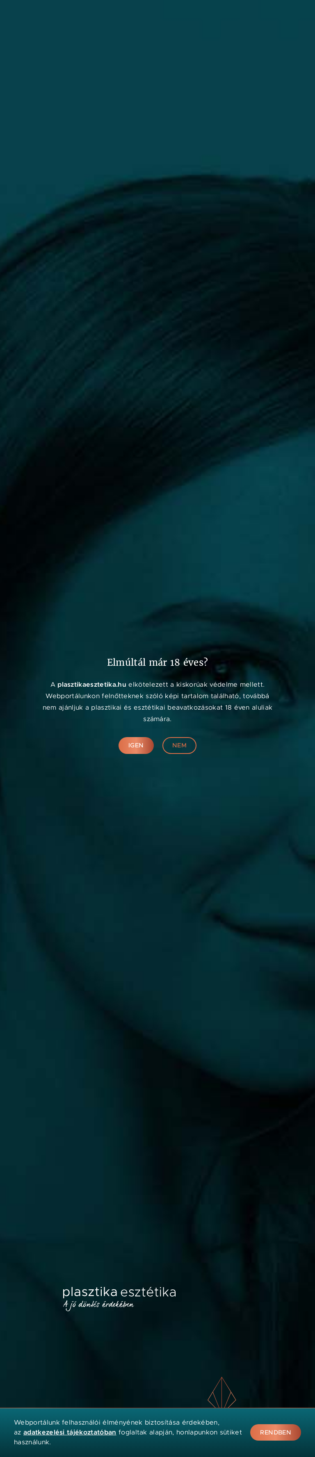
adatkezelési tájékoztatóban (69, 1432)
